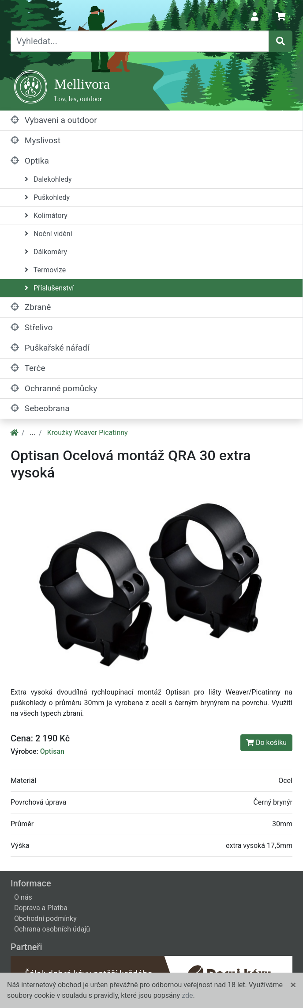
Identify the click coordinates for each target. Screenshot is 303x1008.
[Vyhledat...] (140, 41)
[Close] (293, 985)
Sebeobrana (40, 408)
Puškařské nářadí (50, 348)
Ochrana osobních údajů (52, 929)
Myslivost (35, 140)
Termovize (45, 270)
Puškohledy (47, 197)
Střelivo (31, 327)
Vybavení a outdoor (54, 120)
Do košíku (266, 742)
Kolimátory (46, 215)
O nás (23, 897)
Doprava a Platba (40, 908)
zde (187, 995)
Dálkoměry (46, 252)
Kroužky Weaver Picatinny (87, 432)
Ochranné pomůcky (54, 388)
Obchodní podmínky (45, 918)
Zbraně (31, 307)
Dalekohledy (48, 179)
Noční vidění (48, 233)
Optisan (52, 751)
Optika (30, 161)
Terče (28, 368)
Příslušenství (49, 288)
